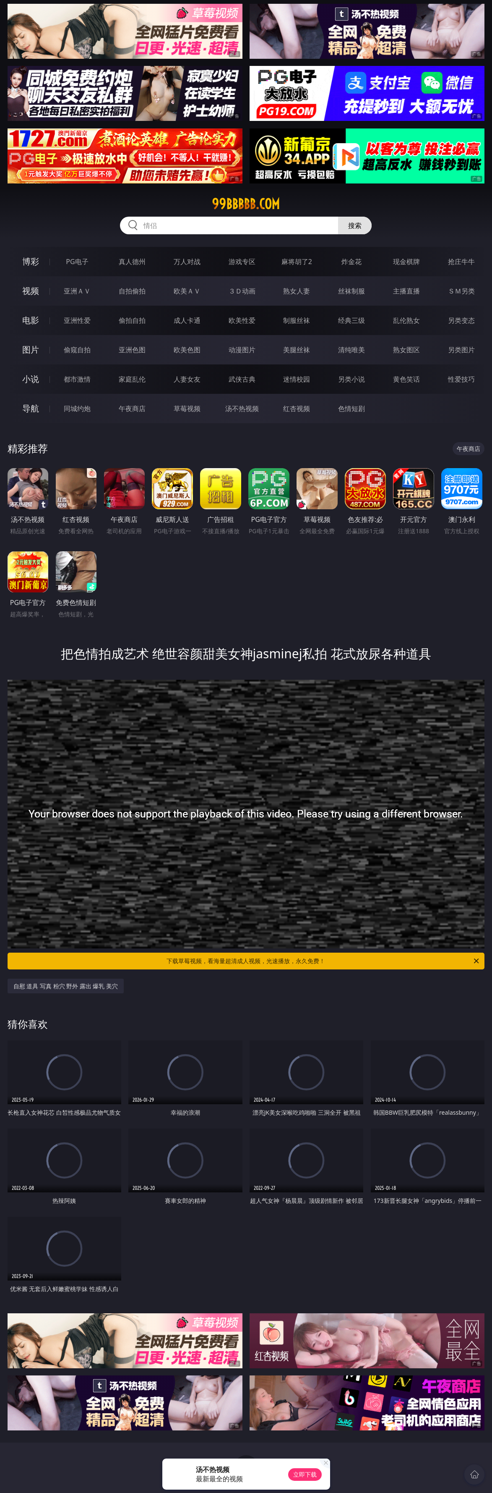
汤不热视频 (242, 408)
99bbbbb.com (246, 204)
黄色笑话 (406, 379)
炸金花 (351, 261)
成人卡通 (187, 320)
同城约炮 (77, 408)
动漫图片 (242, 349)
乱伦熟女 (406, 320)
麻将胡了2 (296, 261)
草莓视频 (187, 408)
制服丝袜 (296, 320)
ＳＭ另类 (461, 291)
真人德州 (132, 261)
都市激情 (77, 379)
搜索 (355, 225)
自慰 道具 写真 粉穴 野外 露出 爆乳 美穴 (65, 986)
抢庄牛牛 (461, 261)
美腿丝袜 (296, 349)
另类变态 (461, 320)
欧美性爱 (242, 320)
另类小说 (351, 379)
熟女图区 (406, 349)
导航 (30, 408)
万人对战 (187, 261)
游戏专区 (242, 261)
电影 (30, 320)
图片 (30, 349)
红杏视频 (296, 408)
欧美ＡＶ (187, 291)
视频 (30, 290)
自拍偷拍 (132, 291)
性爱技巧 (461, 379)
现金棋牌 (406, 261)
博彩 (30, 261)
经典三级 (351, 320)
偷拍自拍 (132, 320)
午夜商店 (132, 408)
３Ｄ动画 (242, 291)
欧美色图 (187, 349)
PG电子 (77, 261)
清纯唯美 (351, 349)
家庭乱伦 (132, 379)
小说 (30, 379)
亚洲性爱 (77, 320)
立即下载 (305, 1474)
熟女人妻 (296, 291)
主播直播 (406, 291)
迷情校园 (296, 379)
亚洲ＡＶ (77, 291)
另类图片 (461, 349)
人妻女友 (187, 379)
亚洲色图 (132, 349)
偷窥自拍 (77, 349)
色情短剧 (351, 408)
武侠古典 (242, 379)
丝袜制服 (351, 291)
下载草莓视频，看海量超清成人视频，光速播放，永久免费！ (323, 961)
